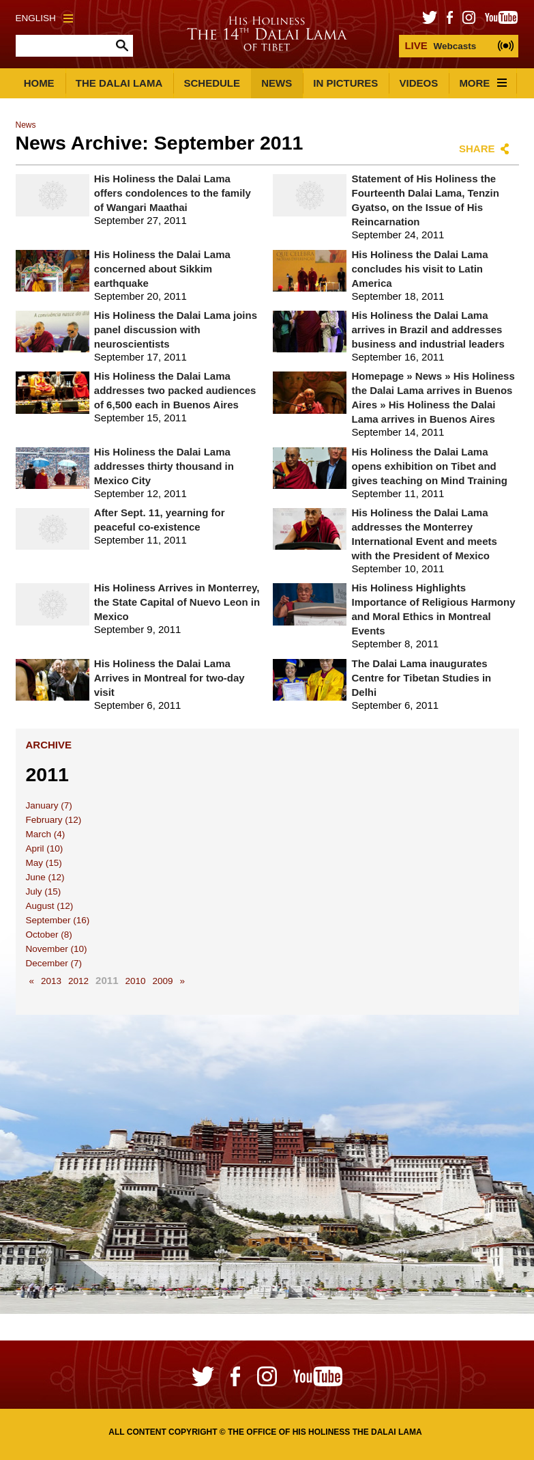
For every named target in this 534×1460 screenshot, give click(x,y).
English (44, 18)
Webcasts (440, 45)
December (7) (54, 963)
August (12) (50, 906)
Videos (419, 83)
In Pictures (345, 83)
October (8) (49, 934)
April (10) (44, 848)
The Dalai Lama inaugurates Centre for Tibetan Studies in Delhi (421, 678)
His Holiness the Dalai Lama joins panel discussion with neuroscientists (175, 329)
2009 (163, 981)
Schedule (211, 83)
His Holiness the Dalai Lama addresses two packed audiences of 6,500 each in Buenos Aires (175, 390)
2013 (51, 981)
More (483, 83)
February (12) (54, 820)
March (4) (45, 834)
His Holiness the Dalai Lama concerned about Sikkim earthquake (162, 269)
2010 (135, 981)
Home (39, 83)
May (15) (44, 863)
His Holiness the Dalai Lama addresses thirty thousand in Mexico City (164, 466)
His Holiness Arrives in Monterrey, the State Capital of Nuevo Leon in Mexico (177, 602)
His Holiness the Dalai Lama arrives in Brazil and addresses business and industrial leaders (427, 329)
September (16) (58, 920)
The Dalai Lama (119, 83)
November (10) (56, 949)
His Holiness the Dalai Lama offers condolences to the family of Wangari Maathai (172, 193)
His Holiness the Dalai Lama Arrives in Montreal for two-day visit (169, 678)
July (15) (43, 891)
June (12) (45, 877)
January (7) (49, 805)
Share (477, 148)
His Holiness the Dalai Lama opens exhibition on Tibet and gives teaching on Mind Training (429, 466)
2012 (78, 981)
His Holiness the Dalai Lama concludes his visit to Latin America (419, 269)
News (276, 83)
